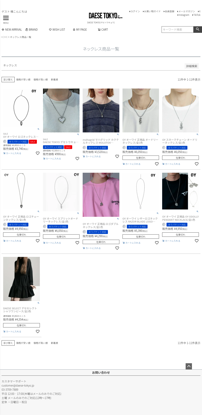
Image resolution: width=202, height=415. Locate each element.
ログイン (135, 11)
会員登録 (169, 11)
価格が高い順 (41, 79)
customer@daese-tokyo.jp (18, 385)
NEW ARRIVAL (12, 29)
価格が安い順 (23, 79)
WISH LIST (57, 29)
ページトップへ (189, 366)
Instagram (184, 14)
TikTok (196, 14)
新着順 (54, 79)
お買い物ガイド (152, 11)
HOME (4, 37)
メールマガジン (186, 11)
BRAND (31, 29)
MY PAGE (80, 29)
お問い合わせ (101, 372)
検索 (197, 29)
